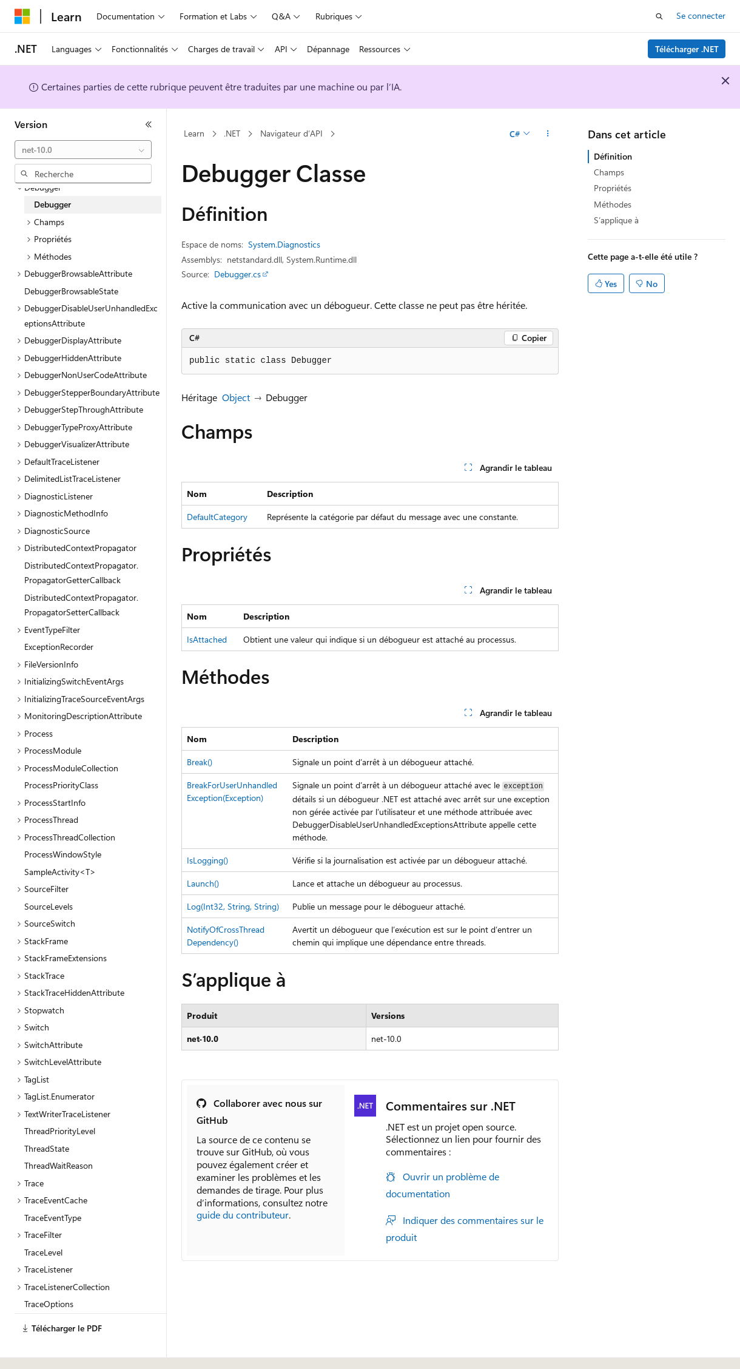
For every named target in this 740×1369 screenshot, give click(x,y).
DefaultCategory (217, 516)
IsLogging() (207, 860)
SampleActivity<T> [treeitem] (60, 871)
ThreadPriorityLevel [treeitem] (59, 1131)
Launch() (203, 883)
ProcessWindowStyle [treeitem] (62, 854)
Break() (199, 762)
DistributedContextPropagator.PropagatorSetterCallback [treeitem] (81, 605)
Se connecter (700, 15)
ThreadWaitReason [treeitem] (58, 1165)
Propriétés (612, 188)
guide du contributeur (243, 1214)
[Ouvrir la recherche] (659, 16)
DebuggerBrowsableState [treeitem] (71, 291)
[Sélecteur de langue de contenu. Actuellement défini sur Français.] (42, 1349)
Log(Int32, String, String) (233, 906)
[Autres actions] (548, 134)
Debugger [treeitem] (52, 204)
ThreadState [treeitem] (46, 1148)
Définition (613, 156)
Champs (609, 172)
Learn (194, 133)
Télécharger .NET (687, 49)
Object (236, 397)
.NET (232, 133)
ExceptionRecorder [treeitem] (58, 646)
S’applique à (616, 220)
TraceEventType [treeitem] (52, 1217)
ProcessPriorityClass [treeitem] (61, 785)
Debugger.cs (237, 274)
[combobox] (83, 150)
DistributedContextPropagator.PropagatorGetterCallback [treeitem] (81, 572)
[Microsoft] (22, 16)
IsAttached (207, 639)
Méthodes (612, 204)
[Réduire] (148, 124)
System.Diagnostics (284, 244)
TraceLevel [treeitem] (43, 1252)
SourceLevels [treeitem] (48, 906)
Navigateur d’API (291, 133)
